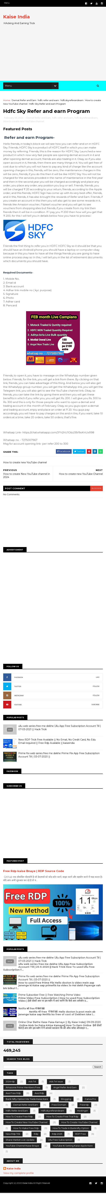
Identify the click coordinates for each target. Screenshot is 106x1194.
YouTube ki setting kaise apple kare (73, 1146)
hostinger (82, 1111)
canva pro (90, 1100)
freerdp (84, 1106)
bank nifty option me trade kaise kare (27, 1100)
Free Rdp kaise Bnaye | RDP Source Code (33, 872)
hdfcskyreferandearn (72, 101)
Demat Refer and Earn (24, 101)
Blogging (66, 1100)
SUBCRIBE (95, 706)
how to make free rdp (26, 1129)
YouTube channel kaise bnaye (22, 1146)
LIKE (97, 679)
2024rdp (10, 1082)
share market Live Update (20, 1140)
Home (6, 101)
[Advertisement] (53, 54)
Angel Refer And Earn (65, 1088)
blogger (96, 490)
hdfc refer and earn (48, 101)
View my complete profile (18, 1174)
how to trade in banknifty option (71, 1129)
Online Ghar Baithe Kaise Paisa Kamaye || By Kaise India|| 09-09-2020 (60, 1023)
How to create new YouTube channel (24, 122)
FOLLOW (96, 688)
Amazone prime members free (23, 1088)
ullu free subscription (60, 1140)
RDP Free (80, 1135)
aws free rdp (13, 1094)
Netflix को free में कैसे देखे (32, 1009)
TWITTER (17, 688)
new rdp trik (13, 1135)
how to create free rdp (19, 1117)
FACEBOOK (18, 679)
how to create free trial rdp (62, 1117)
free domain (59, 1106)
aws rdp (39, 1094)
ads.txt (32, 1082)
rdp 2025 (57, 1135)
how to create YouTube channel (79, 1123)
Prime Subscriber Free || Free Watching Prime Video (50, 995)
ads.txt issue (56, 1082)
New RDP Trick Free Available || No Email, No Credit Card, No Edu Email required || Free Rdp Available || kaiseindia (57, 743)
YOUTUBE (18, 706)
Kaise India (16, 17)
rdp (36, 1135)
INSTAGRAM (19, 697)
